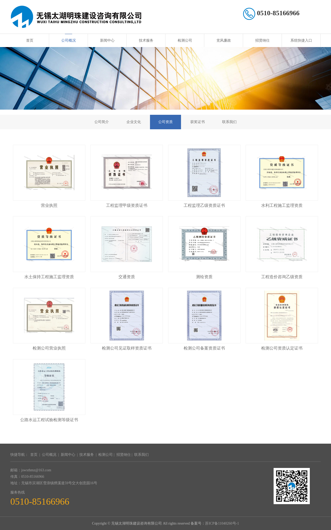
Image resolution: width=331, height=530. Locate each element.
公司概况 (68, 40)
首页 (29, 40)
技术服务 (146, 40)
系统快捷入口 (301, 40)
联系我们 (229, 122)
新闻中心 (107, 40)
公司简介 (101, 122)
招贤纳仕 (262, 40)
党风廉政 (223, 40)
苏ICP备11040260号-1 (222, 523)
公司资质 (165, 122)
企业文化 (133, 122)
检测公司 (185, 40)
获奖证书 (197, 122)
